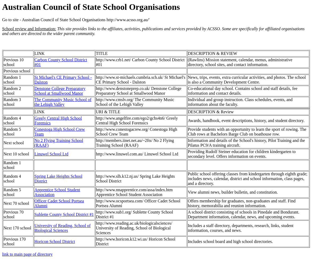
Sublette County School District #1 (64, 214)
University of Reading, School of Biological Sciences (62, 228)
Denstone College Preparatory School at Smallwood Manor (60, 90)
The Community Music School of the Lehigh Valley (62, 102)
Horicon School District (54, 241)
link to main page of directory (27, 254)
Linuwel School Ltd (51, 154)
